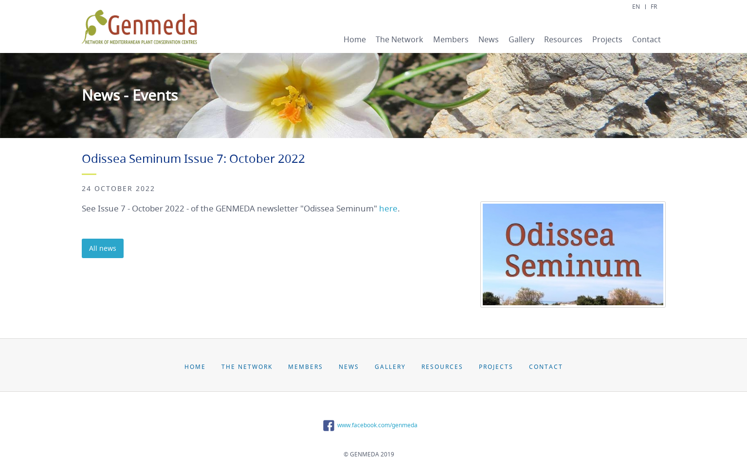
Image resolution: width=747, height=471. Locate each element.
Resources (563, 39)
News (488, 39)
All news (102, 248)
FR (654, 7)
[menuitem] (355, 40)
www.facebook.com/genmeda (369, 425)
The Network (399, 39)
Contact (646, 39)
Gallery (521, 39)
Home (355, 39)
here (388, 208)
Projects (607, 39)
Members (451, 39)
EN (636, 7)
